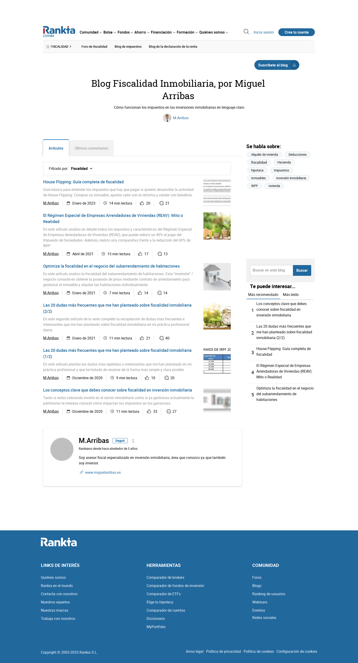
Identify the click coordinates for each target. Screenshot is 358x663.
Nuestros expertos (55, 601)
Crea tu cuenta (297, 32)
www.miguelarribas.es (103, 472)
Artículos (56, 148)
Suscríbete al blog (278, 65)
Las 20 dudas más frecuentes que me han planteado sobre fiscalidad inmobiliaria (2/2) (284, 331)
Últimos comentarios (91, 148)
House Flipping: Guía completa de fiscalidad (83, 181)
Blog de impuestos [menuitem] (128, 46)
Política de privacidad (223, 651)
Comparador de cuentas (166, 610)
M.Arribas (181, 117)
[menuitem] (91, 32)
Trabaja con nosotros (58, 618)
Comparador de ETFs (164, 593)
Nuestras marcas (54, 610)
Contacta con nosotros (59, 593)
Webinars (259, 601)
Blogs (256, 585)
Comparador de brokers (165, 577)
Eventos (258, 610)
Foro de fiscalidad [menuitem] (94, 46)
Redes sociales (264, 617)
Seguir (120, 440)
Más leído (291, 294)
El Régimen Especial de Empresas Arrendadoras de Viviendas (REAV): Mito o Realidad (284, 369)
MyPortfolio (156, 626)
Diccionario (156, 618)
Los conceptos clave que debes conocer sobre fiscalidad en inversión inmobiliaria (117, 390)
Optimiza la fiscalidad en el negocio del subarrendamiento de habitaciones (111, 266)
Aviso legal (194, 651)
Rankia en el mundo (57, 585)
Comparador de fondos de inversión (175, 585)
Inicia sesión (264, 32)
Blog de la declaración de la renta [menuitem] (173, 46)
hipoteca (257, 170)
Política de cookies (259, 651)
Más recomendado (263, 294)
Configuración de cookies (296, 651)
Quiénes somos (53, 577)
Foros (256, 577)
